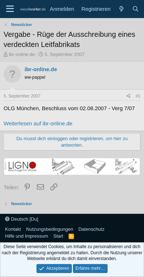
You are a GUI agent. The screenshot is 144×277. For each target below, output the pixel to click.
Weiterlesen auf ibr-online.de (38, 123)
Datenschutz (91, 229)
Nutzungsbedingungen (49, 229)
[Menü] (9, 9)
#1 (138, 96)
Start (58, 236)
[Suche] (135, 9)
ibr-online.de (22, 54)
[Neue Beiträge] (121, 9)
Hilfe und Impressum (26, 236)
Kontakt (13, 229)
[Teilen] (128, 96)
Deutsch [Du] (21, 219)
